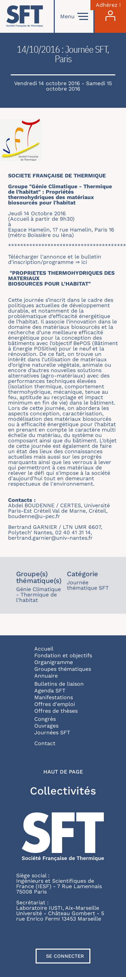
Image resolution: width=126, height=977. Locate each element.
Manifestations (53, 697)
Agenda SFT (50, 690)
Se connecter (65, 956)
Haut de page (63, 772)
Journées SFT (52, 732)
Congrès (45, 719)
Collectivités (63, 790)
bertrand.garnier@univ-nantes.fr (50, 538)
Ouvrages (46, 726)
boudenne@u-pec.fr (34, 516)
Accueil (43, 648)
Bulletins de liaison (59, 684)
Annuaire (46, 676)
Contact (44, 743)
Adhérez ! (108, 5)
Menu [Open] (74, 16)
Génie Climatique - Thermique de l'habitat (38, 594)
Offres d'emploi (54, 704)
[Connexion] (110, 16)
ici (85, 262)
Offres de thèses (56, 711)
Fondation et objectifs (63, 655)
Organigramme (53, 662)
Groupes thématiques (62, 669)
